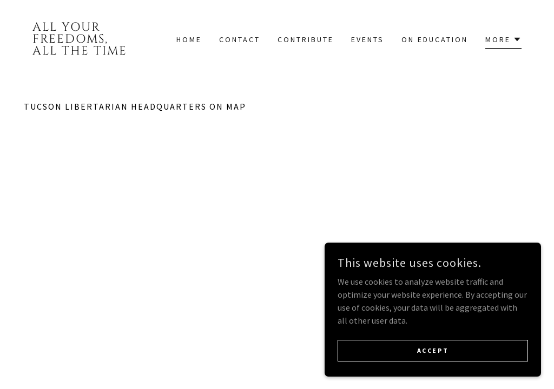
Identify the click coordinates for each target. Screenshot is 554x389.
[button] (503, 41)
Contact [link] (239, 39)
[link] (87, 51)
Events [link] (367, 39)
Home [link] (189, 39)
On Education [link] (434, 39)
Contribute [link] (306, 39)
